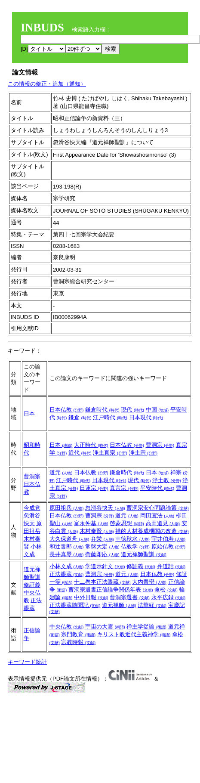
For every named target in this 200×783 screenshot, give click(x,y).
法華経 (152, 605)
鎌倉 (80, 417)
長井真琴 (66, 554)
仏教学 (135, 546)
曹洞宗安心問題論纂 (157, 507)
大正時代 (91, 445)
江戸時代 (110, 417)
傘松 (166, 589)
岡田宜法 (157, 515)
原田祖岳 (66, 507)
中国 (157, 409)
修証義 (32, 585)
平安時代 (157, 488)
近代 (80, 452)
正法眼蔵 (66, 574)
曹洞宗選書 (130, 597)
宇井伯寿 (168, 538)
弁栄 (102, 538)
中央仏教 (66, 626)
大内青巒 (149, 582)
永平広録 (168, 597)
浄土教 (166, 480)
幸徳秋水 (132, 538)
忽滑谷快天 (105, 507)
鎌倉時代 (102, 409)
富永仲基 (91, 523)
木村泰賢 (97, 531)
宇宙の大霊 (105, 626)
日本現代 (146, 417)
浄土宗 (143, 452)
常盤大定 (102, 546)
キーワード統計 (27, 662)
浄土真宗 (110, 452)
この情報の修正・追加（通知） (47, 83)
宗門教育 (78, 634)
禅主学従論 (146, 626)
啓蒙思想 (127, 523)
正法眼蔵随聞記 (75, 605)
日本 (29, 413)
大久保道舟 (69, 538)
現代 (132, 409)
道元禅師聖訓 (143, 554)
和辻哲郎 (66, 546)
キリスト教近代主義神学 (134, 634)
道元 (61, 472)
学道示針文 (105, 566)
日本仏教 (66, 409)
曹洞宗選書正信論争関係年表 (110, 589)
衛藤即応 (102, 554)
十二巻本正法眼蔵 (102, 582)
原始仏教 (168, 546)
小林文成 (66, 566)
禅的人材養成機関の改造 (152, 531)
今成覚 (32, 507)
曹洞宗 (160, 445)
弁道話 (171, 566)
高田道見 (163, 523)
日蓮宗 (94, 488)
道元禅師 (119, 605)
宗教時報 (78, 642)
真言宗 (124, 488)
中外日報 (91, 597)
